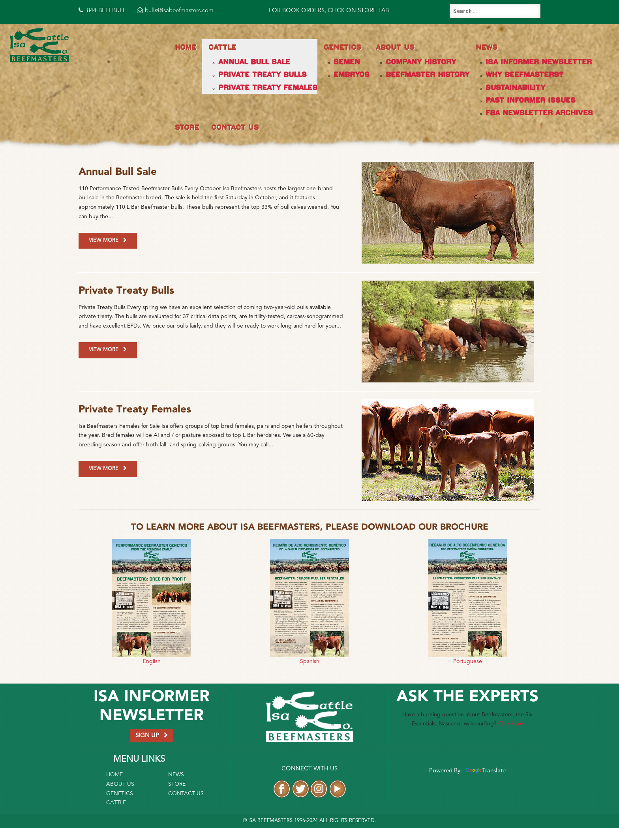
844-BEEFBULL (102, 11)
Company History (421, 61)
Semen (347, 61)
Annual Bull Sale (254, 61)
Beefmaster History (427, 74)
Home (185, 47)
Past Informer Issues (531, 100)
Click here (510, 724)
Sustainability (515, 87)
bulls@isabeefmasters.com (175, 11)
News (486, 47)
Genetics (342, 47)
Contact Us (235, 127)
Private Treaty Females (267, 87)
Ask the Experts (467, 696)
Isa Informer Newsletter (539, 61)
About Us (395, 47)
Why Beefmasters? (524, 74)
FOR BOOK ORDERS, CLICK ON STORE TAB (329, 11)
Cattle (222, 47)
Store (187, 127)
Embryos (352, 74)
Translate (484, 771)
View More (108, 240)
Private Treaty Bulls (262, 74)
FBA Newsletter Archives (539, 112)
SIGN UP (151, 735)
